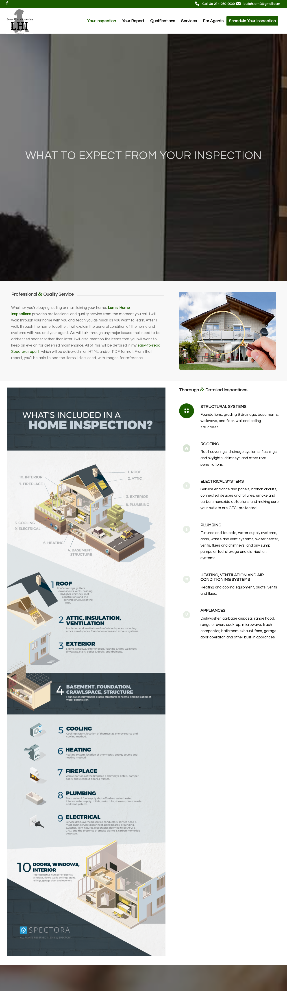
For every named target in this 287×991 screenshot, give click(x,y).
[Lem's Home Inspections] (19, 21)
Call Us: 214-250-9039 (218, 4)
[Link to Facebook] (7, 3)
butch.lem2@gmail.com (262, 4)
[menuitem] (101, 21)
